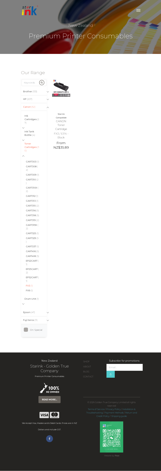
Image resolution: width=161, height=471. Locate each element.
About (87, 366)
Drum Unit (32, 299)
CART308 (32, 168)
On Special (34, 330)
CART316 (32, 210)
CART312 (32, 196)
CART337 (32, 246)
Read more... (49, 399)
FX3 (29, 285)
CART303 (32, 161)
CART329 (32, 240)
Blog (86, 371)
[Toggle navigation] (138, 10)
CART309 (32, 174)
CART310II (32, 190)
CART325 (32, 233)
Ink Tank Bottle (30, 133)
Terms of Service (96, 409)
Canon (29, 106)
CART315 (32, 205)
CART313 (32, 201)
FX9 (29, 290)
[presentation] (132, 385)
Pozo (117, 456)
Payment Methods (114, 413)
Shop (86, 361)
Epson (29, 312)
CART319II (32, 227)
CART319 (32, 220)
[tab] (34, 92)
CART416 (32, 251)
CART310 (32, 181)
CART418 (32, 256)
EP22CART (32, 263)
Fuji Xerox (30, 320)
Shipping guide (119, 416)
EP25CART (32, 271)
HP (27, 99)
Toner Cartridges (32, 147)
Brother (30, 91)
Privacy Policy (113, 409)
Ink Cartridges (32, 119)
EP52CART (32, 279)
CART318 (32, 215)
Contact (88, 376)
